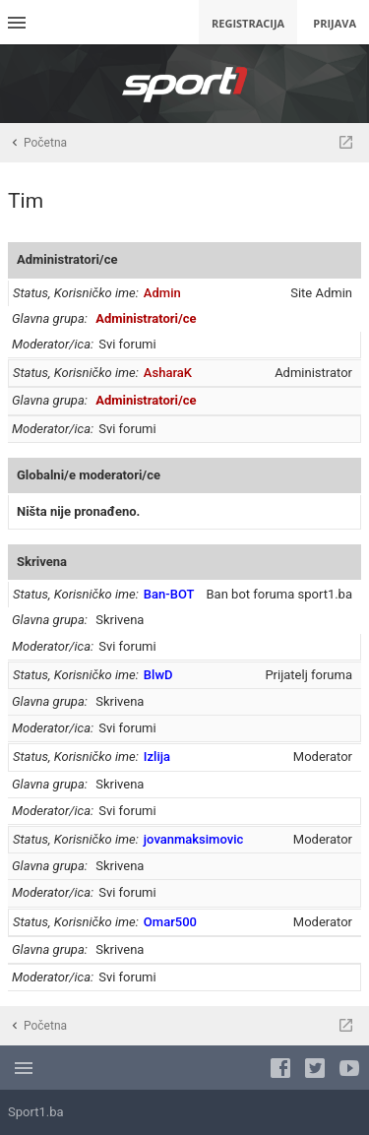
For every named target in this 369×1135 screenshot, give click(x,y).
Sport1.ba (36, 1111)
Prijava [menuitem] (334, 23)
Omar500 (170, 921)
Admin (162, 292)
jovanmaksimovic (193, 839)
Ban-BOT (169, 594)
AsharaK (168, 372)
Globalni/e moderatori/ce (88, 475)
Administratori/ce (67, 259)
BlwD (158, 674)
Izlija (157, 756)
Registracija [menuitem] (248, 23)
